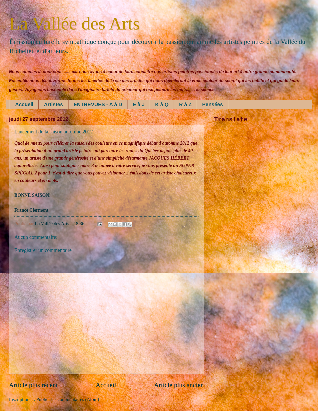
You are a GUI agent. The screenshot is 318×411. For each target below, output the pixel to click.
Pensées (212, 104)
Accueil (24, 104)
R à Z (185, 104)
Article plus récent (33, 385)
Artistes (53, 104)
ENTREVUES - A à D (98, 104)
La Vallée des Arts (74, 23)
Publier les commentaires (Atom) (67, 399)
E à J (139, 104)
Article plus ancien (179, 385)
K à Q (161, 104)
